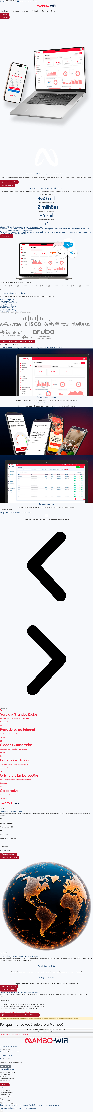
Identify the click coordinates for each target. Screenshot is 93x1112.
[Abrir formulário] (1, 1110)
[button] (46, 567)
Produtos (4, 11)
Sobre (53, 11)
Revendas (25, 11)
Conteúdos (35, 11)
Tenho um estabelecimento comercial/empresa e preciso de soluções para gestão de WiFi (46, 1029)
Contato (45, 11)
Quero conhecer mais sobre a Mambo (46, 1031)
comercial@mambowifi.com (22, 1012)
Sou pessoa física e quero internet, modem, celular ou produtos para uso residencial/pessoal (46, 1037)
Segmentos (15, 11)
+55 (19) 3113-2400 (6, 1012)
